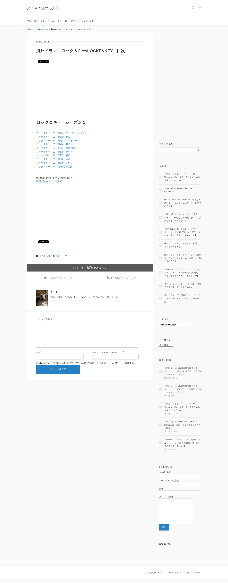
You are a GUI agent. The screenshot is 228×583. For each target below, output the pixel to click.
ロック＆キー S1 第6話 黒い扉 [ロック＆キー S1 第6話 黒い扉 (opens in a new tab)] (54, 152)
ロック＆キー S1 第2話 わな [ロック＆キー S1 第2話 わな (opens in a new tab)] (53, 137)
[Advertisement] (90, 91)
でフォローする (60, 278)
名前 (38, 357)
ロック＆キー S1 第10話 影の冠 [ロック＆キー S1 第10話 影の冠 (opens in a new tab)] (54, 166)
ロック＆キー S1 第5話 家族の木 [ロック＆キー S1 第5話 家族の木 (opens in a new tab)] (55, 148)
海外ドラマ (39, 21)
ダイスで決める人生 (43, 8)
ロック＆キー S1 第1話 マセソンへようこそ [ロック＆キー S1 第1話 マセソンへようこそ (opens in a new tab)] (61, 133)
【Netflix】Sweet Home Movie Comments (178, 190)
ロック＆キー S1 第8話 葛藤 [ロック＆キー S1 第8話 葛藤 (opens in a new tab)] (53, 159)
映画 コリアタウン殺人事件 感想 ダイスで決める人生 (182, 245)
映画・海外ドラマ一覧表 (49, 181)
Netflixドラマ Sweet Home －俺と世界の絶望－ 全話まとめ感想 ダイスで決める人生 (182, 203)
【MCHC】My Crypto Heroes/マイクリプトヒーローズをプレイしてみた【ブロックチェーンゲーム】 (182, 389)
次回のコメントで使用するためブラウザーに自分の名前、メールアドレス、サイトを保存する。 (86, 367)
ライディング (87, 21)
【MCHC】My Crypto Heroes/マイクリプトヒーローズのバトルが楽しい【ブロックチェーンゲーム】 (182, 371)
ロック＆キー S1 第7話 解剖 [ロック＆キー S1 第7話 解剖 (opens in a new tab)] (53, 155)
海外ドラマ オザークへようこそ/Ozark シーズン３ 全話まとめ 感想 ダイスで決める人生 (182, 258)
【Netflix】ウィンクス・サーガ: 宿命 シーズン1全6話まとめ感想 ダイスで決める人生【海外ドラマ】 (182, 217)
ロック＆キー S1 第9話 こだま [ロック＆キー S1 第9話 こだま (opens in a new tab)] (54, 163)
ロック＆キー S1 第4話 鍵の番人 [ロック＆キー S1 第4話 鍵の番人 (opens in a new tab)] (55, 144)
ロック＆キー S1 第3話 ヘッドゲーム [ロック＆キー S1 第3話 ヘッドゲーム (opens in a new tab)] (58, 140)
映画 (29, 21)
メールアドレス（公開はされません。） (106, 357)
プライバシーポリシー (68, 21)
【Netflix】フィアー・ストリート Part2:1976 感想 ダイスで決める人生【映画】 (182, 424)
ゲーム (51, 21)
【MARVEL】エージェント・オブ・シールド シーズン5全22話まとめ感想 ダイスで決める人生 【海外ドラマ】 (182, 232)
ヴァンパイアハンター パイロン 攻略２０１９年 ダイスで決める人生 (182, 285)
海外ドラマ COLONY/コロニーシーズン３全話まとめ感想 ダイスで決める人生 (182, 298)
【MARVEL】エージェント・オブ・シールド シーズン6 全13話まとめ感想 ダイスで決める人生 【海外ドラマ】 (182, 272)
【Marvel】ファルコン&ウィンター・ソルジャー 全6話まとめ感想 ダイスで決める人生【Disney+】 (182, 442)
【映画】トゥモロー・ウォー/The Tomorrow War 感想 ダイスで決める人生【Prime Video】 (182, 177)
